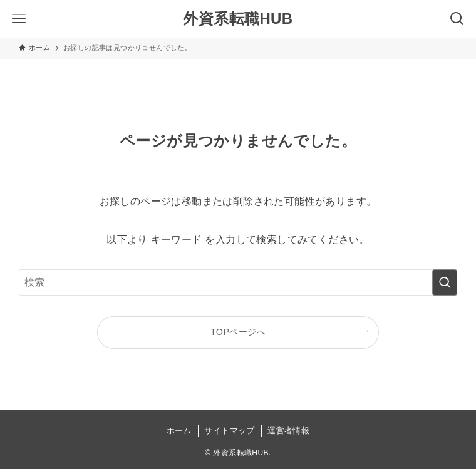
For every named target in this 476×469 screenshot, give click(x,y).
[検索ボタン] (457, 19)
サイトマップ (229, 430)
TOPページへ (238, 332)
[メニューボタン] (19, 19)
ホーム (179, 430)
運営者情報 (288, 430)
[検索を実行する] (444, 282)
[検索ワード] (238, 282)
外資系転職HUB (237, 18)
